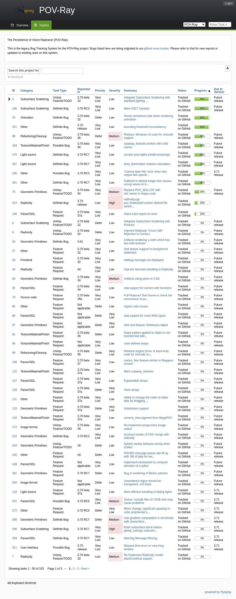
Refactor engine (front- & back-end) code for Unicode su (146, 352)
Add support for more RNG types (145, 315)
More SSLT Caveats (136, 108)
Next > (85, 568)
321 (14, 127)
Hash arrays (131, 390)
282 (14, 482)
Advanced (16, 77)
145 (14, 214)
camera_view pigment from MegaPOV (148, 417)
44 (13, 269)
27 (13, 251)
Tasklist (44, 25)
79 (13, 297)
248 (14, 464)
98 (13, 136)
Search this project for (24, 70)
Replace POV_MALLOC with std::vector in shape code (142, 191)
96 (13, 343)
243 (14, 445)
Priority (100, 90)
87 (13, 325)
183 (14, 145)
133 (14, 408)
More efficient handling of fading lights (148, 492)
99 (13, 352)
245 (14, 455)
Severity (114, 90)
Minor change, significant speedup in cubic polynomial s (147, 510)
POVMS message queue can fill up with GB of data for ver (146, 455)
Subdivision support (136, 408)
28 (13, 260)
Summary (130, 90)
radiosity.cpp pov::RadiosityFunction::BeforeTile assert (145, 203)
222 (14, 436)
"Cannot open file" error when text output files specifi (145, 173)
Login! (229, 3)
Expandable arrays (136, 380)
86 (13, 315)
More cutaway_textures (138, 371)
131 (14, 399)
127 (14, 380)
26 (13, 241)
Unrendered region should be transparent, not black (142, 482)
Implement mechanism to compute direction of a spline (146, 464)
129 (14, 390)
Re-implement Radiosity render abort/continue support (143, 556)
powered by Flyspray (218, 592)
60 (13, 278)
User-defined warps (136, 343)
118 (14, 492)
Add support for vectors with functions (148, 288)
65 (13, 288)
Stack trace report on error (140, 214)
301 (14, 182)
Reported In (84, 90)
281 (14, 473)
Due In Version (219, 90)
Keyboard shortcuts (22, 583)
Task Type (60, 90)
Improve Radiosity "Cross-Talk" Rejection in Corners (143, 232)
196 (14, 108)
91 (13, 334)
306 (14, 529)
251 (14, 501)
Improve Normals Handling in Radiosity (148, 269)
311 (14, 547)
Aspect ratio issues (136, 306)
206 (14, 173)
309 (14, 538)
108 (14, 362)
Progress (202, 90)
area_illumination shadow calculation (147, 164)
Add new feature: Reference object (146, 325)
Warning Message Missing (140, 538)
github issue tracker (156, 48)
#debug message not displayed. (144, 260)
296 (14, 519)
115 (14, 371)
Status (182, 90)
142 (14, 417)
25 (13, 117)
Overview (22, 25)
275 (14, 154)
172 (14, 427)
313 (14, 203)
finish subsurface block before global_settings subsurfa (143, 529)
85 (13, 306)
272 (14, 510)
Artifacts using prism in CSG (142, 278)
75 (13, 192)
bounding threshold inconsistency (145, 127)
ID (13, 90)
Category (27, 90)
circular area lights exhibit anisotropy (147, 154)
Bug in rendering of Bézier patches (146, 473)
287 (14, 164)
